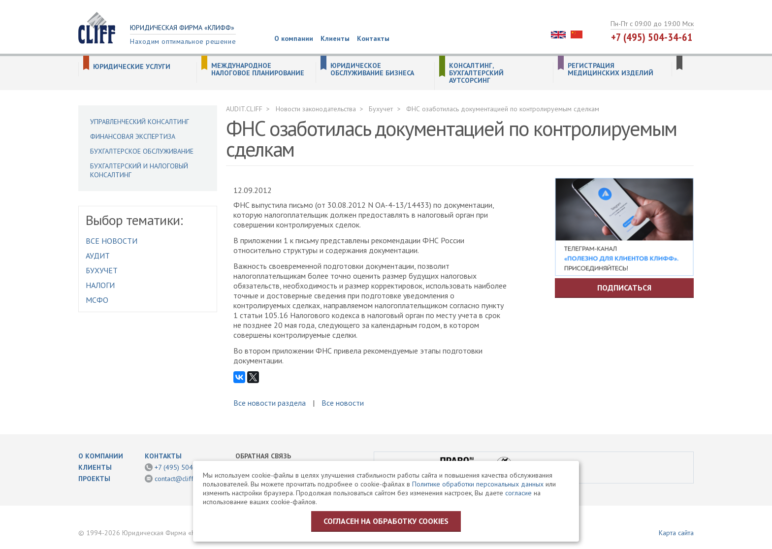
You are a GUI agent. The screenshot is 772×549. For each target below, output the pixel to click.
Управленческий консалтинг (139, 121)
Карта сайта (676, 532)
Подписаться (624, 287)
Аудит (98, 255)
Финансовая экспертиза (132, 136)
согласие (518, 492)
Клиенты (335, 38)
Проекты (94, 478)
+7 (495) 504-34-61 (652, 37)
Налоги (100, 285)
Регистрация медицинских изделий (610, 69)
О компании (293, 38)
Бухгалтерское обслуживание (141, 151)
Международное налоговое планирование (257, 69)
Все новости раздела (269, 403)
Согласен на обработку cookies (386, 521)
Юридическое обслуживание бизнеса (372, 69)
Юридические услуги (131, 66)
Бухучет (102, 270)
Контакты (373, 38)
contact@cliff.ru (178, 478)
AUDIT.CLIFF (244, 108)
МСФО (97, 300)
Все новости (111, 241)
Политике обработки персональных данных (478, 484)
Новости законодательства (316, 108)
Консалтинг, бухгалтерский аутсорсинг (476, 73)
